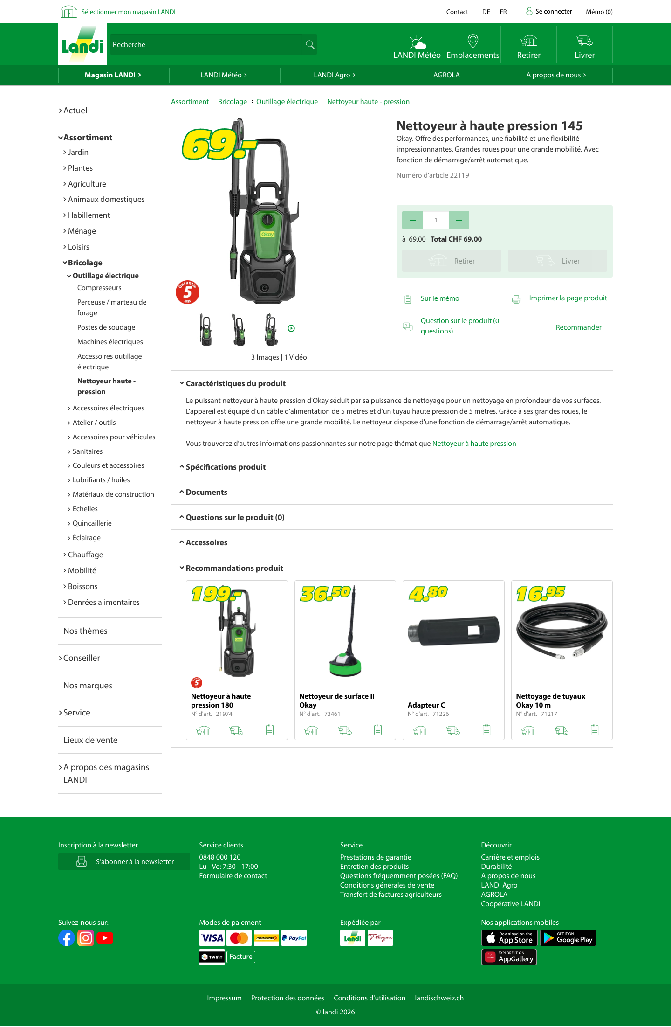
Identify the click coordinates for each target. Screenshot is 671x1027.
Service (76, 712)
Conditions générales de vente (387, 885)
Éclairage (87, 537)
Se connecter (553, 11)
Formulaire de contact (233, 876)
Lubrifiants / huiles (101, 480)
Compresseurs (99, 287)
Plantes (80, 167)
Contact (457, 11)
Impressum (224, 998)
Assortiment (87, 137)
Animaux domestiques (106, 199)
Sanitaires (88, 451)
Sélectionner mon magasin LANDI (129, 11)
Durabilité (496, 866)
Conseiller (81, 657)
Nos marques (87, 685)
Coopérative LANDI (511, 904)
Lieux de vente (90, 739)
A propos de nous (553, 75)
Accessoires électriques (108, 408)
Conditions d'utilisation (369, 998)
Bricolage (85, 262)
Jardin (78, 151)
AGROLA (446, 75)
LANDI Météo (221, 75)
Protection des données (288, 998)
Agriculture (87, 183)
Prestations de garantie (375, 857)
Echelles (85, 509)
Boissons (83, 586)
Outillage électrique (106, 275)
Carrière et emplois (510, 857)
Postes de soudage (106, 327)
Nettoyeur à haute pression (474, 443)
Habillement (89, 214)
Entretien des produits (374, 866)
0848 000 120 (220, 857)
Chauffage (85, 554)
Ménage (82, 230)
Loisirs (78, 246)
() (599, 11)
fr (503, 11)
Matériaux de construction (113, 494)
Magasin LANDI (110, 75)
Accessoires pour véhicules (114, 437)
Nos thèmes (85, 630)
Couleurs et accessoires (108, 465)
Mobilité (82, 570)
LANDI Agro (332, 75)
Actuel (75, 110)
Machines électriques (110, 342)
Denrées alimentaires (104, 602)
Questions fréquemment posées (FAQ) (399, 876)
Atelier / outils (94, 422)
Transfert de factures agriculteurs (391, 894)
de (486, 11)
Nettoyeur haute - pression (368, 101)
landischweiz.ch (439, 998)
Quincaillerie (92, 523)
